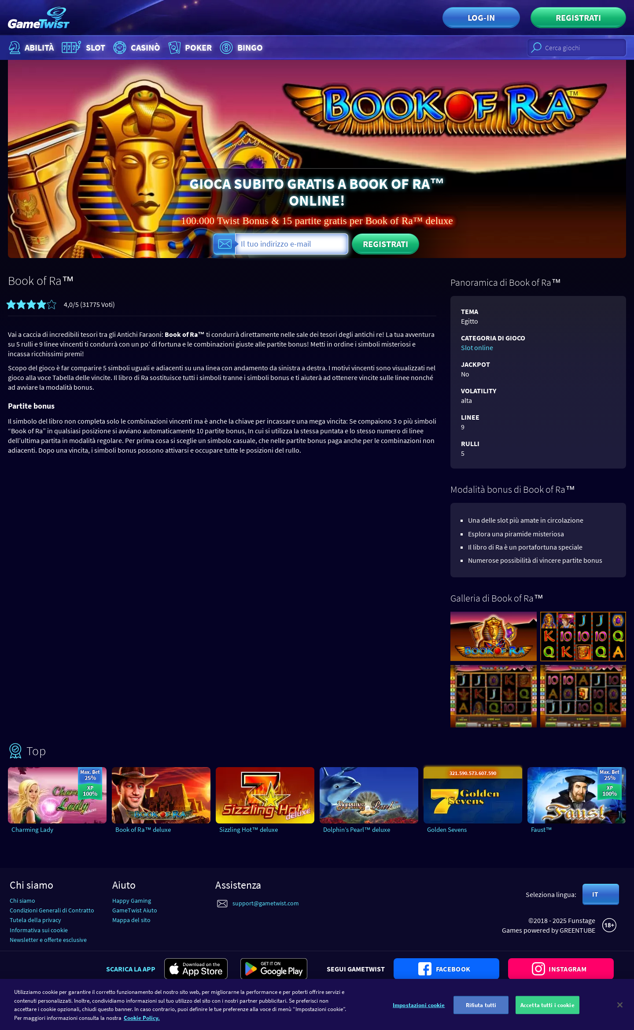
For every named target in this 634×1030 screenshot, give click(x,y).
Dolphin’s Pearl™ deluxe (356, 829)
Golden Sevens (447, 829)
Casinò (135, 47)
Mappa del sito (131, 920)
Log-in (481, 17)
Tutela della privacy (35, 920)
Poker (189, 47)
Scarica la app (130, 968)
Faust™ (541, 829)
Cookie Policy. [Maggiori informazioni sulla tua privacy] (142, 1023)
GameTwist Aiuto (134, 910)
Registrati (578, 17)
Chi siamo (22, 900)
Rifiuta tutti (481, 1010)
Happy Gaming (131, 900)
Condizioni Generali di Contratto (52, 910)
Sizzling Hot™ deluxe (248, 829)
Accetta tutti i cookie (547, 1010)
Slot (82, 47)
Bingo (240, 47)
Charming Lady (32, 829)
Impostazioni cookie (419, 1010)
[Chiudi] (620, 1010)
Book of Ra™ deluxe (143, 829)
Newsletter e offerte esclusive (48, 940)
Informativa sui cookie (39, 930)
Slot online (477, 347)
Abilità (30, 47)
